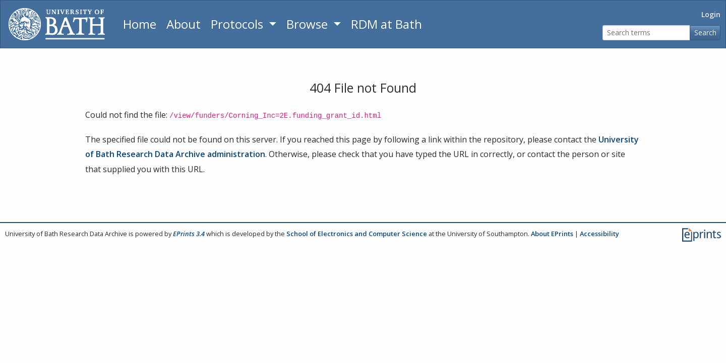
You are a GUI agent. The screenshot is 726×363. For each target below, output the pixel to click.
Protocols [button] (238, 24)
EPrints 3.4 (189, 233)
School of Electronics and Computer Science (356, 233)
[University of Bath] (57, 24)
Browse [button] (308, 24)
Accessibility (599, 233)
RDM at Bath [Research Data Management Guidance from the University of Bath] (386, 24)
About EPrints (552, 233)
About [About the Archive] (183, 24)
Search (705, 32)
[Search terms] (646, 33)
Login (710, 14)
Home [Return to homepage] (139, 24)
